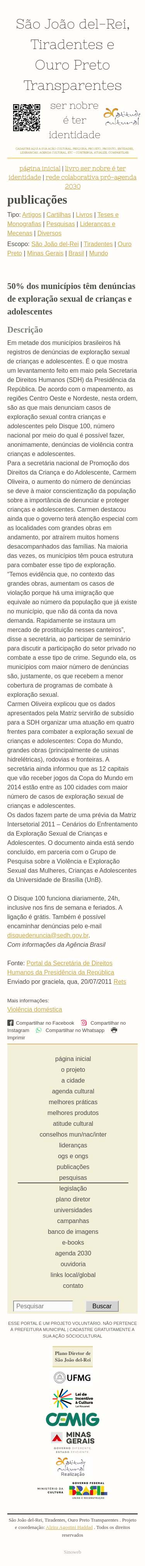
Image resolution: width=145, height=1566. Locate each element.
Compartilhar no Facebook (40, 1023)
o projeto (73, 1069)
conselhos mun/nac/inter (72, 1134)
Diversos (49, 233)
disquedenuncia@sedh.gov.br (48, 935)
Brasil (76, 253)
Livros (84, 214)
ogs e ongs (73, 1156)
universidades (73, 1210)
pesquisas (73, 1177)
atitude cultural (73, 1123)
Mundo (98, 253)
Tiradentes (67, 44)
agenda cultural (73, 1091)
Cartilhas (58, 214)
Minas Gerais (45, 253)
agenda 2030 (73, 1253)
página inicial (39, 168)
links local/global (73, 1275)
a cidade (73, 1080)
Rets (120, 981)
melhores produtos (73, 1113)
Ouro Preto (72, 64)
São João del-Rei (71, 23)
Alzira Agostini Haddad (69, 1527)
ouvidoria (73, 1264)
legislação (73, 1188)
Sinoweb (72, 1552)
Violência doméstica (34, 1009)
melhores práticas (73, 1102)
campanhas (73, 1221)
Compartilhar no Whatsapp (70, 1030)
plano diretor (73, 1199)
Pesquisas (60, 224)
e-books (73, 1242)
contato (73, 1285)
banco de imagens (73, 1231)
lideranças (73, 1145)
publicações (73, 1167)
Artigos (31, 214)
